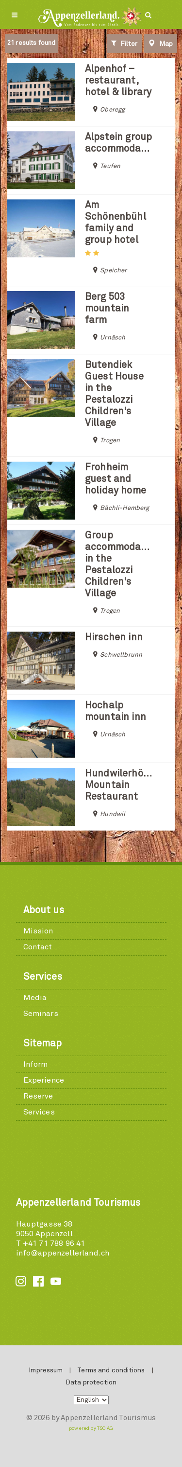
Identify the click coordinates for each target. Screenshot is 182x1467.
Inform (35, 1064)
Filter (124, 43)
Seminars (40, 1013)
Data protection (91, 1382)
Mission (38, 931)
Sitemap (42, 1043)
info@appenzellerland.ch (63, 1253)
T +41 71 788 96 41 (50, 1243)
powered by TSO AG (91, 1428)
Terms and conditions (111, 1370)
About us (43, 910)
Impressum (45, 1370)
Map (161, 43)
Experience (44, 1080)
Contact (37, 947)
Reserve (38, 1096)
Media (35, 998)
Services (42, 977)
